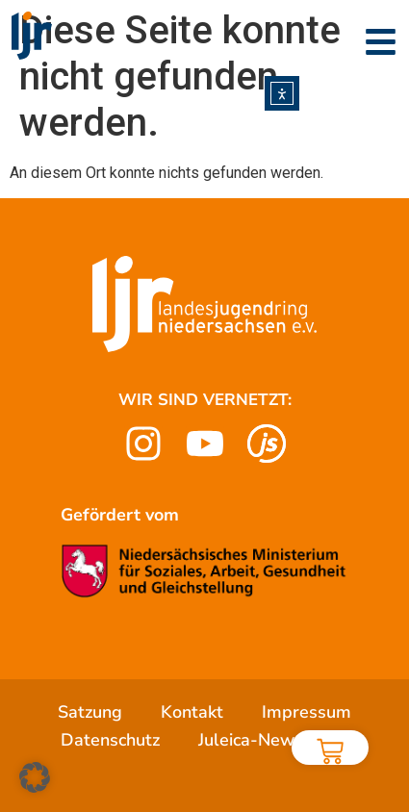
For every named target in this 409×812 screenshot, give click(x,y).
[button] (34, 777)
